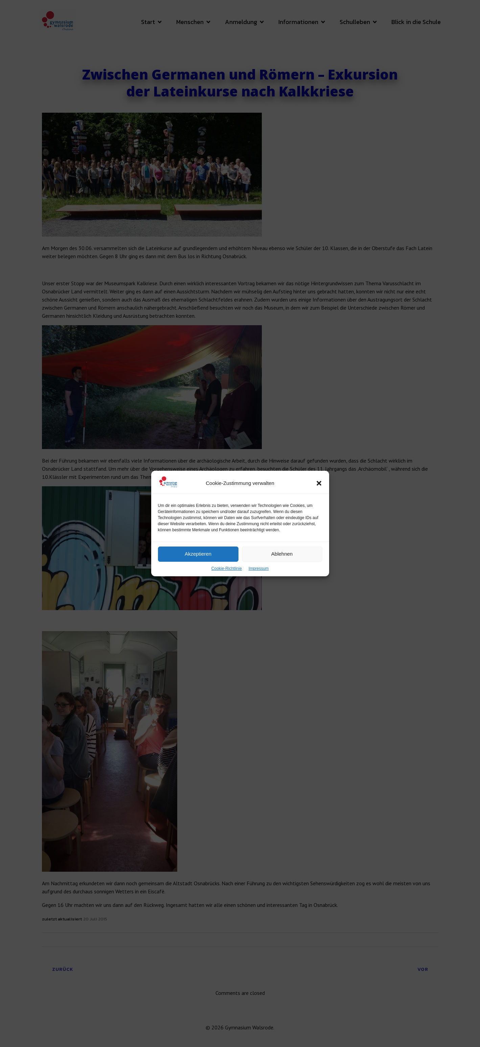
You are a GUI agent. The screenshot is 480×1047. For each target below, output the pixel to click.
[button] (319, 499)
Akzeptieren (198, 571)
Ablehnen (282, 571)
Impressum (259, 585)
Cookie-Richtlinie (226, 585)
